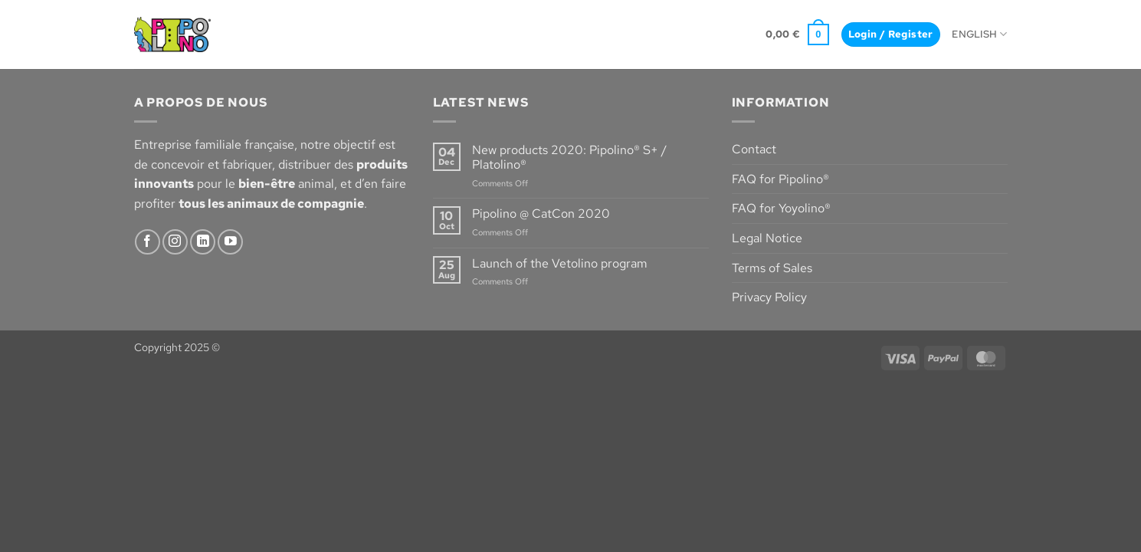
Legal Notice (767, 238)
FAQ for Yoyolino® (781, 208)
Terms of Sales (772, 268)
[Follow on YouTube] (230, 242)
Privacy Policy (769, 297)
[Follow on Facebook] (147, 242)
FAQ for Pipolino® (780, 179)
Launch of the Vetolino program (560, 263)
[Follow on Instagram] (175, 242)
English (979, 34)
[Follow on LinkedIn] (202, 242)
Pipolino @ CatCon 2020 (541, 213)
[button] (797, 34)
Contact (754, 149)
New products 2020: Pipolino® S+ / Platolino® (569, 157)
